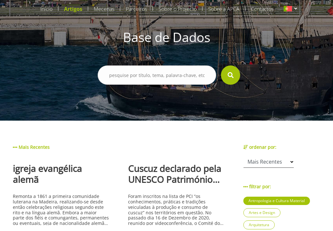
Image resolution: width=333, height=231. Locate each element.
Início (46, 9)
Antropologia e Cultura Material (276, 200)
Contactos (262, 9)
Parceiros (136, 9)
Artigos (73, 9)
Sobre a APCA (224, 9)
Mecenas (104, 9)
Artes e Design (262, 212)
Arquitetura (259, 224)
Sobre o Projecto (177, 9)
